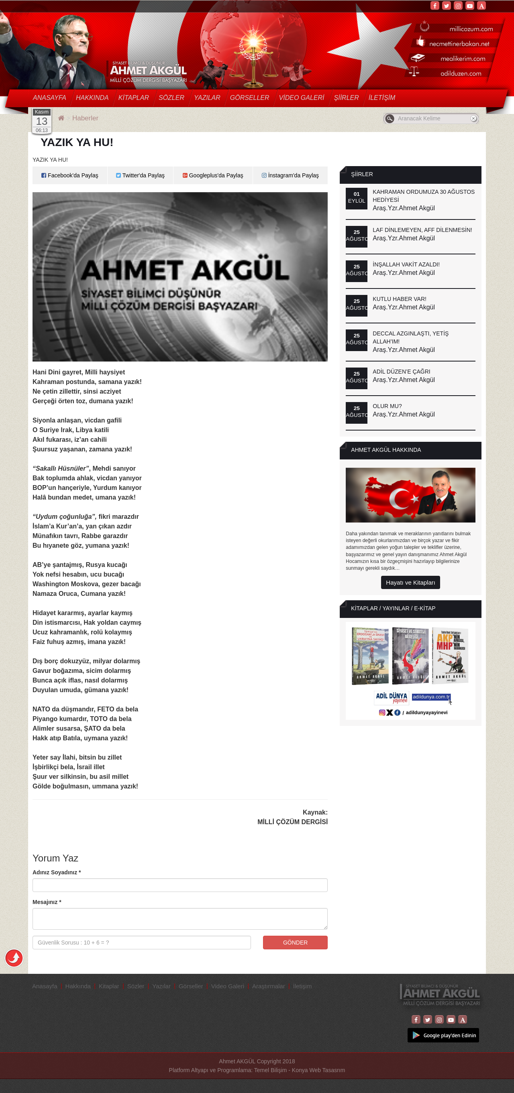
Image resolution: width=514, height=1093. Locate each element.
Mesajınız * (47, 902)
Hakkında (92, 97)
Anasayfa (49, 97)
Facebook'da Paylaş (69, 175)
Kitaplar (133, 97)
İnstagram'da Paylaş (290, 175)
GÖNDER (295, 942)
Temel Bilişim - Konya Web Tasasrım (299, 1070)
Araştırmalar (268, 986)
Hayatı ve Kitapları (410, 582)
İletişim (382, 97)
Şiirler (346, 97)
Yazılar (207, 97)
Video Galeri (301, 97)
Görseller (249, 97)
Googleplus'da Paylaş (213, 175)
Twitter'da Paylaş (140, 175)
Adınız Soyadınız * (57, 872)
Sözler (171, 97)
